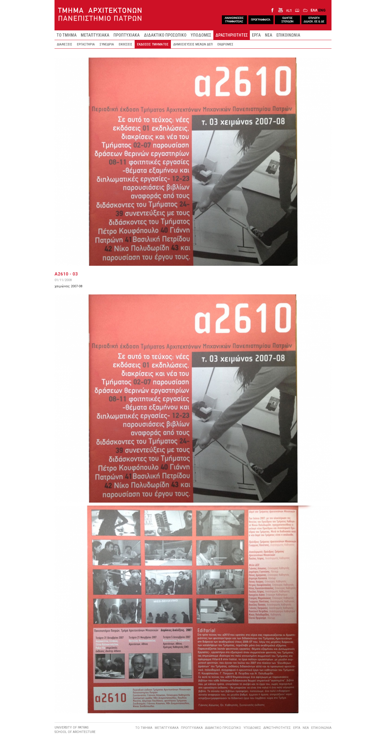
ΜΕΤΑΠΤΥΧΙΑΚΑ (95, 35)
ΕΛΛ (314, 10)
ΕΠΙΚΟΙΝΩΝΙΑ (288, 35)
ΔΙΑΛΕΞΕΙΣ (64, 44)
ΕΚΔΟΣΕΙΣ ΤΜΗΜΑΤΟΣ (153, 44)
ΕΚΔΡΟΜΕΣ (225, 44)
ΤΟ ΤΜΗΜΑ (67, 35)
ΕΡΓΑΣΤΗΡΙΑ (86, 44)
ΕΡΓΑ (256, 35)
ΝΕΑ (268, 35)
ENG (322, 10)
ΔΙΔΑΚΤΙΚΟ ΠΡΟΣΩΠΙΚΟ (165, 35)
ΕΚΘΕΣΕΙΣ (125, 44)
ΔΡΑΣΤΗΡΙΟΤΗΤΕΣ (231, 35)
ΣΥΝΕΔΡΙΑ (107, 44)
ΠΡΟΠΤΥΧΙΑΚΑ (126, 35)
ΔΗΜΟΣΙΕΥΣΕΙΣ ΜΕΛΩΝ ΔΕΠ (193, 44)
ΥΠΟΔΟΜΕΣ (201, 35)
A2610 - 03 (66, 274)
